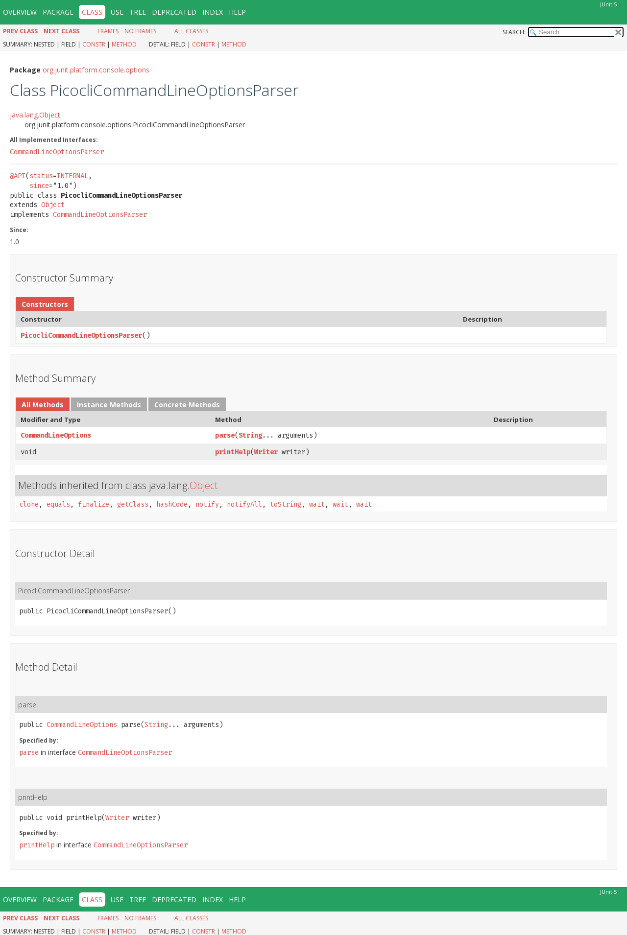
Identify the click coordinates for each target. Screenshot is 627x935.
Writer (266, 452)
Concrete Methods (187, 404)
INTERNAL (72, 176)
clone (29, 504)
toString (285, 504)
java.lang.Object (35, 114)
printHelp (232, 452)
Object (53, 205)
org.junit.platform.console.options (96, 69)
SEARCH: (514, 32)
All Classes (191, 31)
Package (58, 12)
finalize (93, 504)
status (41, 176)
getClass (132, 504)
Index (212, 12)
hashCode (172, 504)
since (39, 186)
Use (117, 12)
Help (237, 12)
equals (58, 504)
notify (207, 504)
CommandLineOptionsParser (57, 152)
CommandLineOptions (56, 435)
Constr (93, 44)
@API (17, 176)
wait (317, 504)
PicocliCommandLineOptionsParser (81, 335)
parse (225, 435)
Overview (20, 12)
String (250, 435)
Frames (108, 31)
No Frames (140, 31)
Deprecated (174, 12)
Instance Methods (109, 404)
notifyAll (244, 504)
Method (124, 44)
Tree (137, 12)
